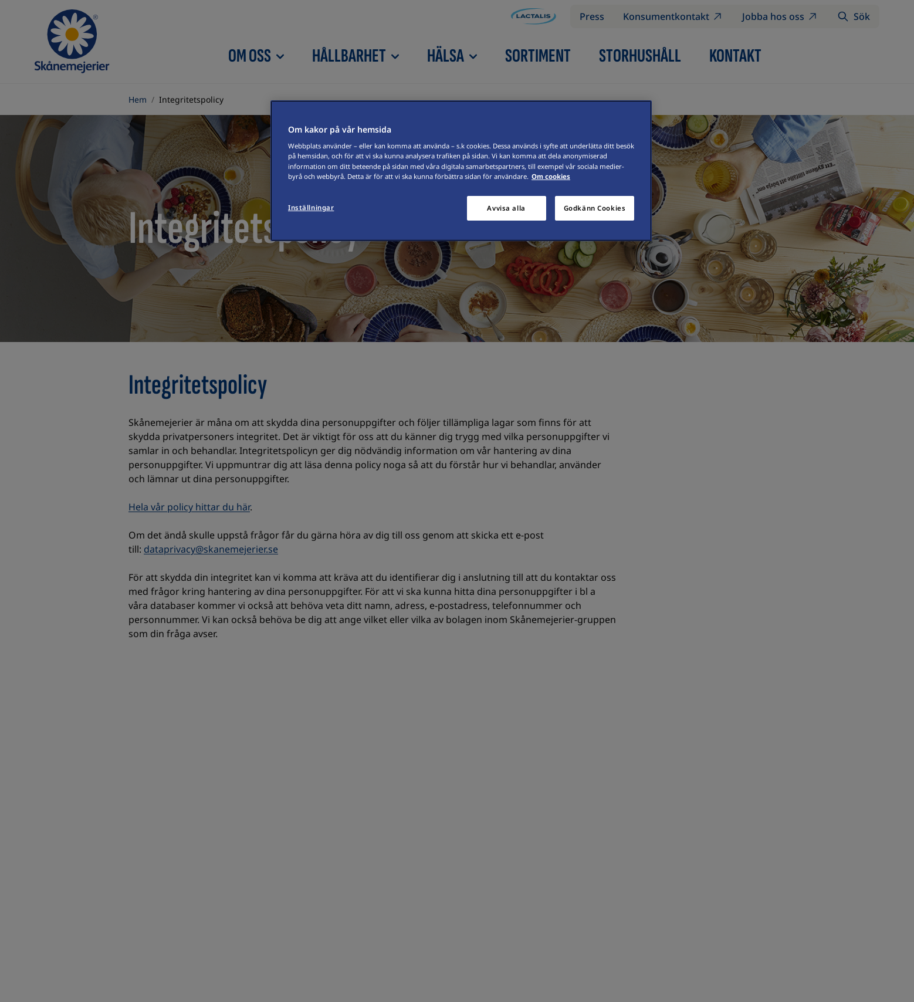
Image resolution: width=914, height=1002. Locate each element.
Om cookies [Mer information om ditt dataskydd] (551, 176)
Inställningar (311, 207)
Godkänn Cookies (595, 208)
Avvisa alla (506, 208)
